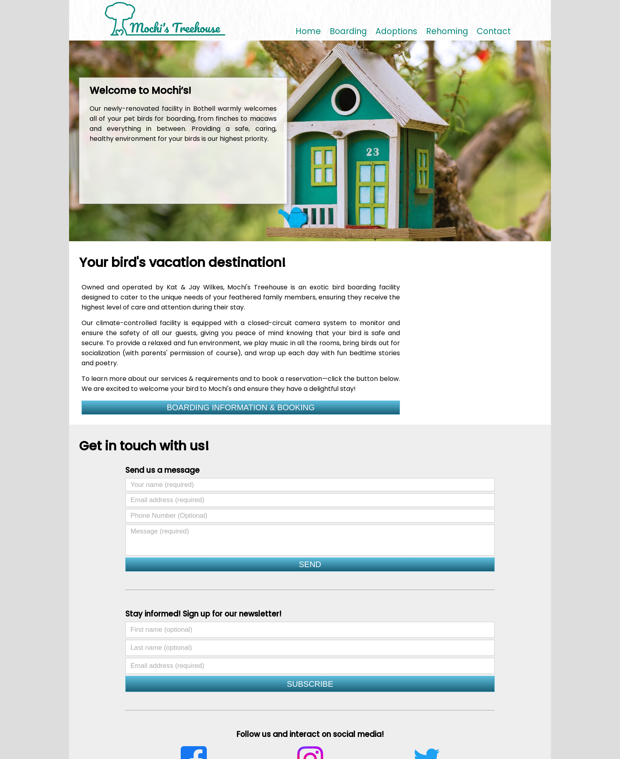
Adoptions (396, 32)
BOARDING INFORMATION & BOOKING (241, 407)
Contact (494, 32)
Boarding (348, 32)
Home (308, 32)
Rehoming (447, 32)
